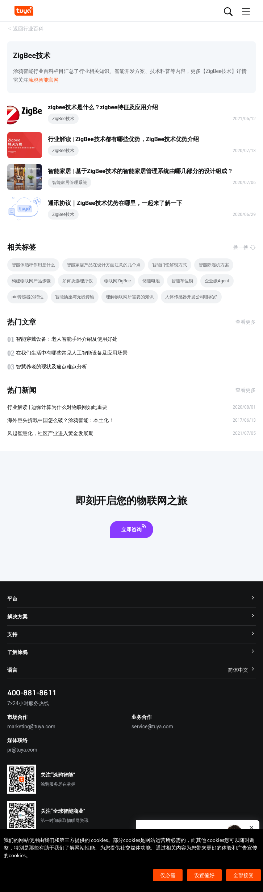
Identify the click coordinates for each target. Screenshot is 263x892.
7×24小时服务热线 (28, 703)
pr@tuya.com (22, 750)
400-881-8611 (32, 692)
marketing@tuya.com (31, 726)
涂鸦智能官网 (43, 80)
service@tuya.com (152, 726)
